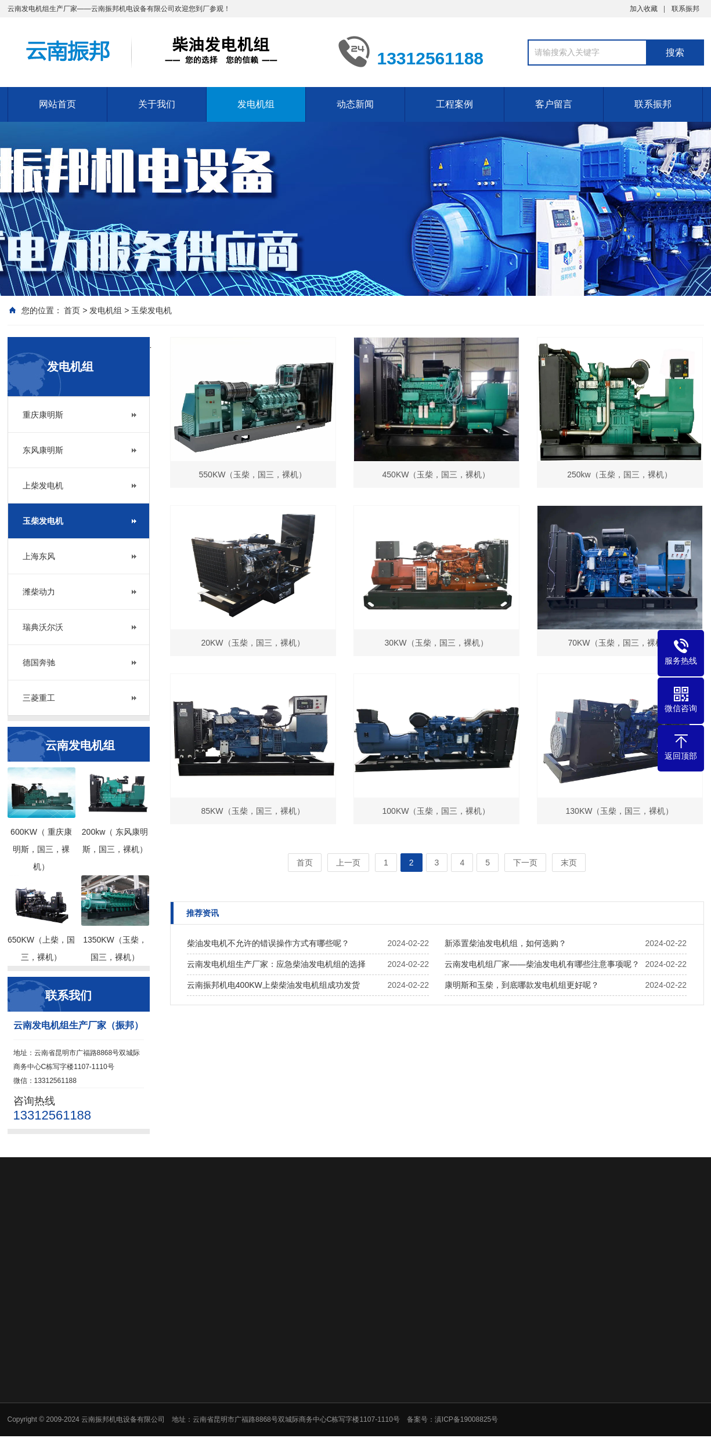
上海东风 (39, 556)
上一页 (348, 862)
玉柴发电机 (151, 310)
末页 (569, 862)
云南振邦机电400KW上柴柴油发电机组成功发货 (273, 985)
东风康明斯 (43, 450)
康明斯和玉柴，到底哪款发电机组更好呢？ (522, 985)
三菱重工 (39, 697)
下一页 (525, 862)
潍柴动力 (39, 591)
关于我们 (156, 104)
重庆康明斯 (43, 414)
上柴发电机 (43, 485)
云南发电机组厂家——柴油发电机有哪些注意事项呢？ (542, 964)
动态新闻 (355, 104)
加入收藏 (644, 9)
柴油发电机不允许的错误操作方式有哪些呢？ (268, 943)
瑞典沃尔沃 (43, 627)
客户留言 (553, 104)
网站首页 (57, 104)
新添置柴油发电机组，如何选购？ (505, 943)
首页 (72, 310)
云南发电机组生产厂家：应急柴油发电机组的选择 (276, 964)
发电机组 (256, 104)
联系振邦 (685, 9)
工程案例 (454, 104)
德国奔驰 (39, 662)
